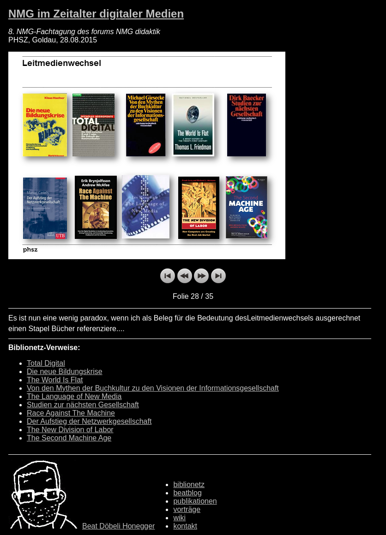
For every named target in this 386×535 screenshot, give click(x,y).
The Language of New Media (74, 396)
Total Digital (46, 363)
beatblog (187, 493)
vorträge (186, 509)
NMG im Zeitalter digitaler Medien (96, 13)
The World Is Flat (55, 380)
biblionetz (189, 484)
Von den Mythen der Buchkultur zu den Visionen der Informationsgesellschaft (153, 388)
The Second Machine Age (69, 438)
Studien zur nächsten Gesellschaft (83, 405)
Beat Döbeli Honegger (118, 526)
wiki (179, 518)
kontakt (185, 526)
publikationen (195, 501)
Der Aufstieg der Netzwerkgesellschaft (89, 421)
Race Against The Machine (71, 413)
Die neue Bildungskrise (65, 371)
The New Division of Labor (70, 430)
